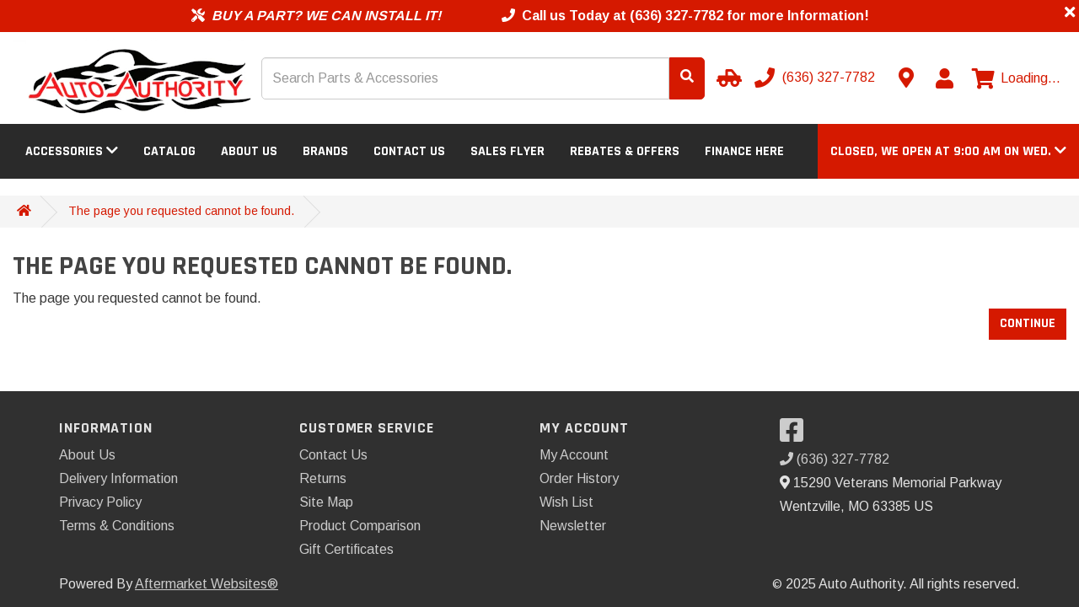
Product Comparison (360, 525)
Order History (579, 478)
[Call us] (816, 77)
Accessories (71, 151)
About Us (249, 151)
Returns (322, 478)
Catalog (169, 151)
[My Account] (944, 78)
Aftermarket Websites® (206, 584)
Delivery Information (118, 478)
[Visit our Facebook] (796, 435)
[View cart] (1016, 78)
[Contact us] (906, 77)
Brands (325, 151)
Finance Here (744, 151)
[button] (948, 151)
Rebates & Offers (624, 151)
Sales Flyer (507, 151)
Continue (1027, 323)
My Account (574, 455)
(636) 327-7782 (834, 459)
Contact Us (409, 151)
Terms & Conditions (116, 525)
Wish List (566, 502)
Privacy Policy (100, 502)
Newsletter (573, 525)
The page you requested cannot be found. (181, 211)
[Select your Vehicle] (727, 77)
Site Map (326, 502)
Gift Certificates (346, 549)
